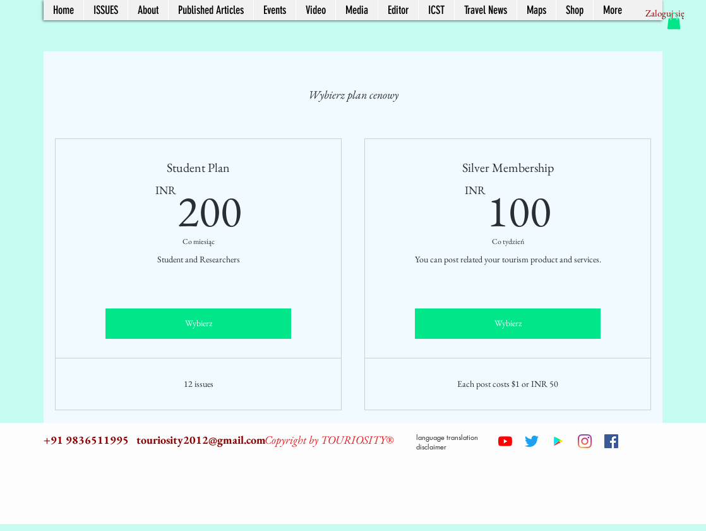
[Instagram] (585, 441)
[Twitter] (532, 441)
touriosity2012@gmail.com (201, 439)
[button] (674, 21)
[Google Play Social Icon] (558, 441)
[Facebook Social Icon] (611, 441)
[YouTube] (505, 441)
